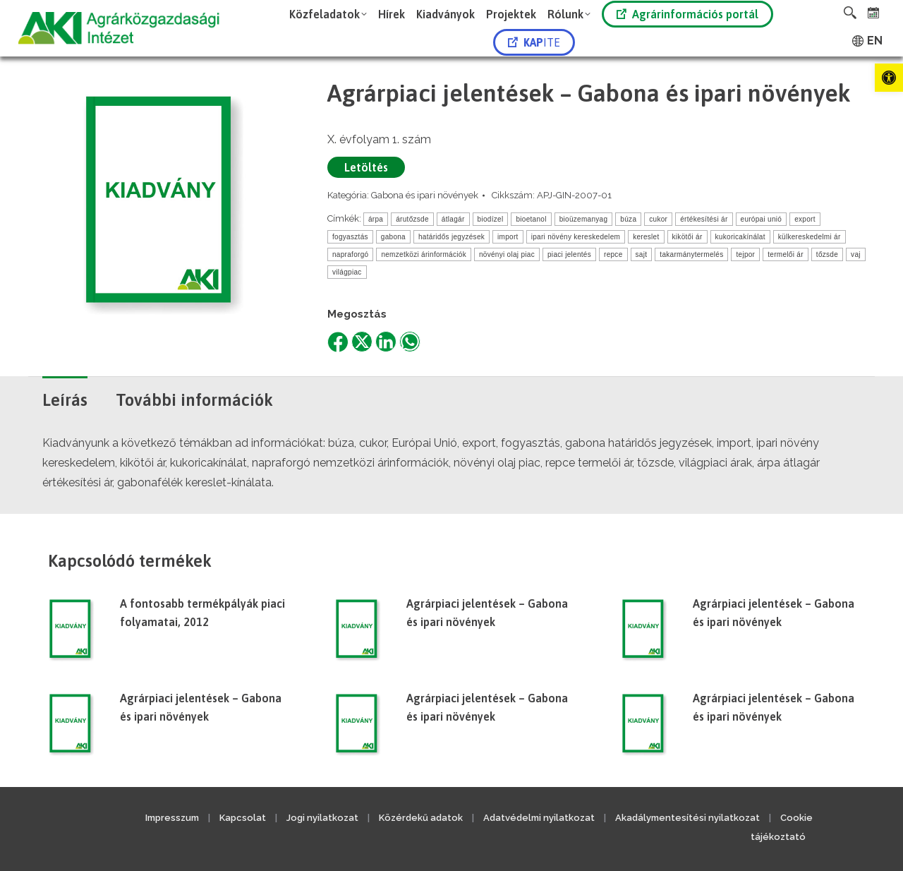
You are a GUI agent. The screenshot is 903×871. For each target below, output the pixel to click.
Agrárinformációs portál (687, 14)
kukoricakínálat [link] (740, 237)
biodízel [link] (491, 219)
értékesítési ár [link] (703, 219)
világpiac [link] (347, 272)
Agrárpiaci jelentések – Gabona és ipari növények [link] (487, 612)
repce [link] (613, 254)
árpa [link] (375, 219)
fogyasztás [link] (350, 237)
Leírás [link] (64, 399)
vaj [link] (856, 254)
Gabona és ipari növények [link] (424, 195)
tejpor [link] (745, 254)
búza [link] (628, 219)
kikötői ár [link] (687, 237)
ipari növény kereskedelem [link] (575, 237)
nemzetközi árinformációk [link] (423, 254)
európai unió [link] (761, 219)
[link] (889, 78)
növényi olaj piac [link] (507, 254)
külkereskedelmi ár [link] (809, 237)
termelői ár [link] (786, 254)
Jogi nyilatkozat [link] (322, 817)
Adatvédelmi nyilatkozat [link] (539, 817)
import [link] (508, 237)
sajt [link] (642, 254)
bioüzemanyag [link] (583, 219)
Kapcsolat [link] (242, 817)
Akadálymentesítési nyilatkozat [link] (687, 817)
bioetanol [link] (531, 219)
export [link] (805, 219)
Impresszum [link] (172, 817)
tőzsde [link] (827, 254)
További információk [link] (194, 399)
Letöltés (366, 167)
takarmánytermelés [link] (691, 254)
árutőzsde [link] (412, 219)
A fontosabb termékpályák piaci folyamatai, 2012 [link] (202, 612)
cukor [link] (658, 219)
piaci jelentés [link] (569, 254)
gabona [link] (393, 237)
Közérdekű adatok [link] (421, 817)
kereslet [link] (646, 237)
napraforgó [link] (350, 254)
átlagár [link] (453, 219)
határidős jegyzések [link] (451, 237)
